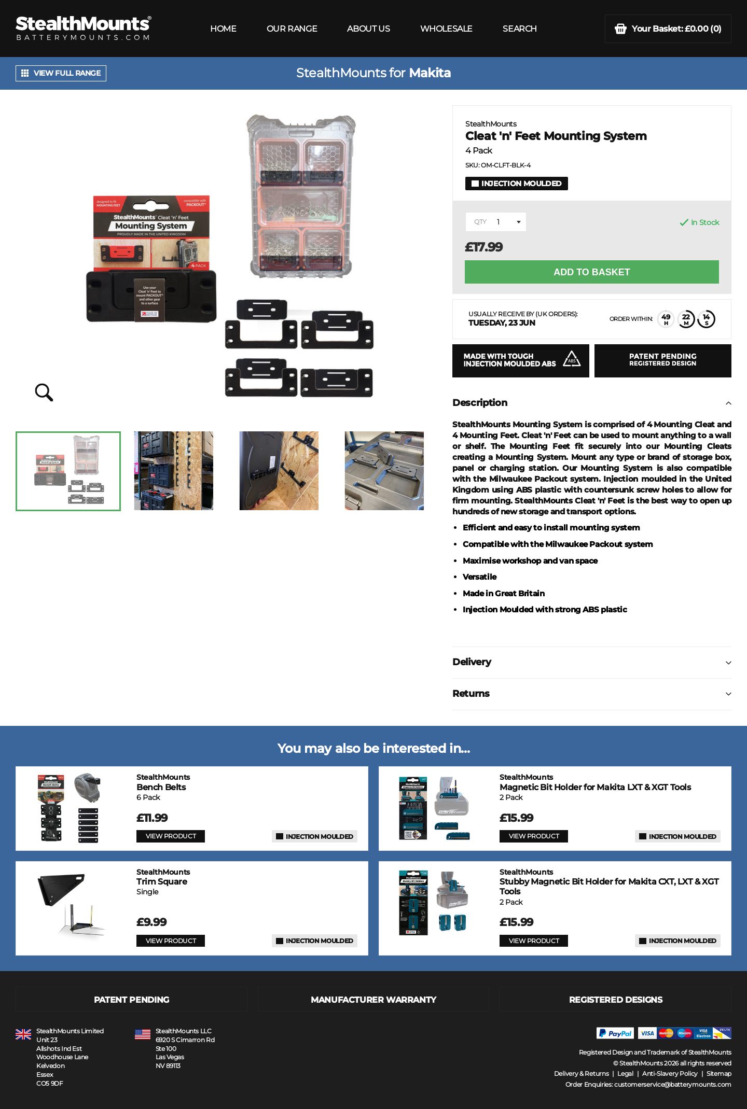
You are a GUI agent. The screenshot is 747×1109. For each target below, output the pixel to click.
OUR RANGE (292, 29)
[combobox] (496, 222)
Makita (430, 73)
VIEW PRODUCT (171, 836)
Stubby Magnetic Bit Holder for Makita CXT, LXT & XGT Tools (609, 881)
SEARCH (520, 29)
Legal (625, 1073)
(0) (668, 28)
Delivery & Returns (581, 1073)
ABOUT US (368, 29)
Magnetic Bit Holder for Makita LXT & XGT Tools (595, 782)
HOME (223, 29)
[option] (68, 471)
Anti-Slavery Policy (670, 1073)
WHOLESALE (446, 29)
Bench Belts (163, 782)
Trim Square (163, 877)
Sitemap (719, 1073)
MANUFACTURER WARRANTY (373, 1000)
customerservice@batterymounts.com (672, 1084)
